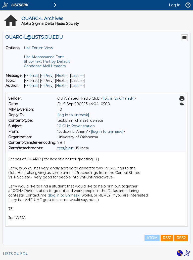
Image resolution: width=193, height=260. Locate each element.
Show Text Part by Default (47, 61)
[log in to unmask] (118, 98)
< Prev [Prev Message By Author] (47, 85)
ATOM (152, 238)
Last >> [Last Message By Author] (77, 85)
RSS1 (167, 238)
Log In (174, 5)
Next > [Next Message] (62, 75)
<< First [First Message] (31, 75)
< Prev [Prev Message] (47, 75)
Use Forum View (38, 48)
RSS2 (181, 238)
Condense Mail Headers (45, 66)
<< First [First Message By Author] (31, 85)
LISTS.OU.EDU (15, 253)
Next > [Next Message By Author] (62, 85)
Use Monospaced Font (44, 57)
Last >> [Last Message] (77, 75)
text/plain (65, 148)
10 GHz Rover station (76, 126)
